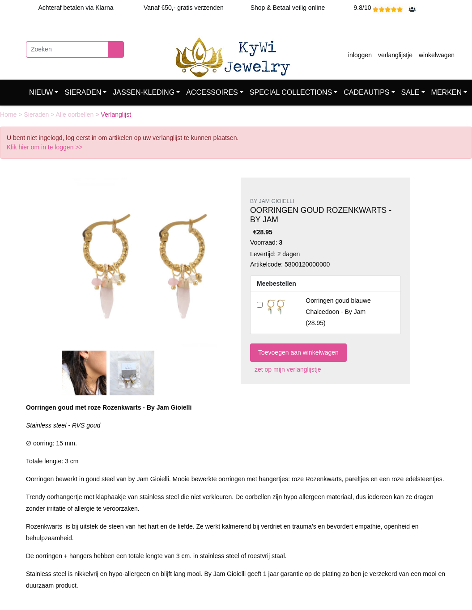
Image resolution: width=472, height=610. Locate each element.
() (338, 311)
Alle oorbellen (76, 114)
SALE (410, 92)
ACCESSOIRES (212, 92)
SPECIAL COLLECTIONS (291, 92)
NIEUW (41, 92)
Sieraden (37, 114)
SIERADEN (82, 92)
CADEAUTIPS (366, 92)
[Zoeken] (67, 49)
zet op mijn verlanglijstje (285, 369)
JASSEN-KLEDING (143, 92)
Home (9, 114)
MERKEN (446, 92)
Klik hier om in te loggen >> (45, 147)
